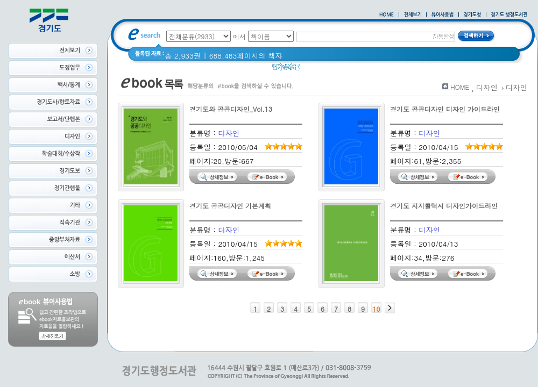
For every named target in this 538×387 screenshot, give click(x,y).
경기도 (376, 69)
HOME (459, 86)
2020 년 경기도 (332, 69)
